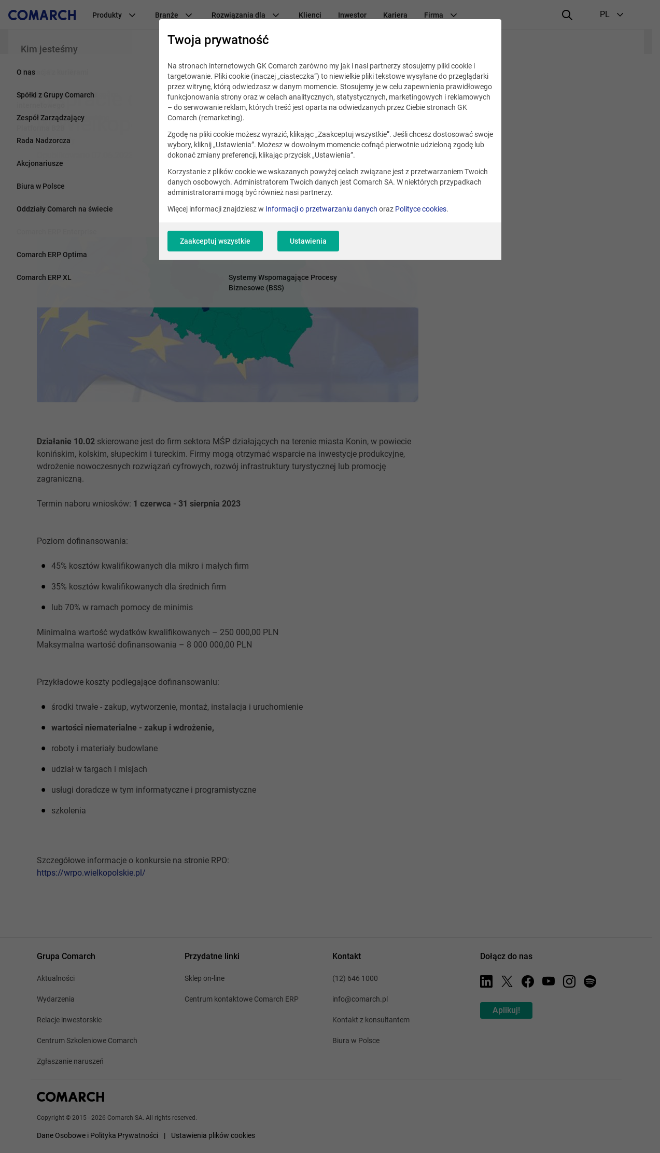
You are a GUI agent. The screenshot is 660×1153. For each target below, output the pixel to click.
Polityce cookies (420, 209)
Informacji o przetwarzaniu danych (321, 209)
